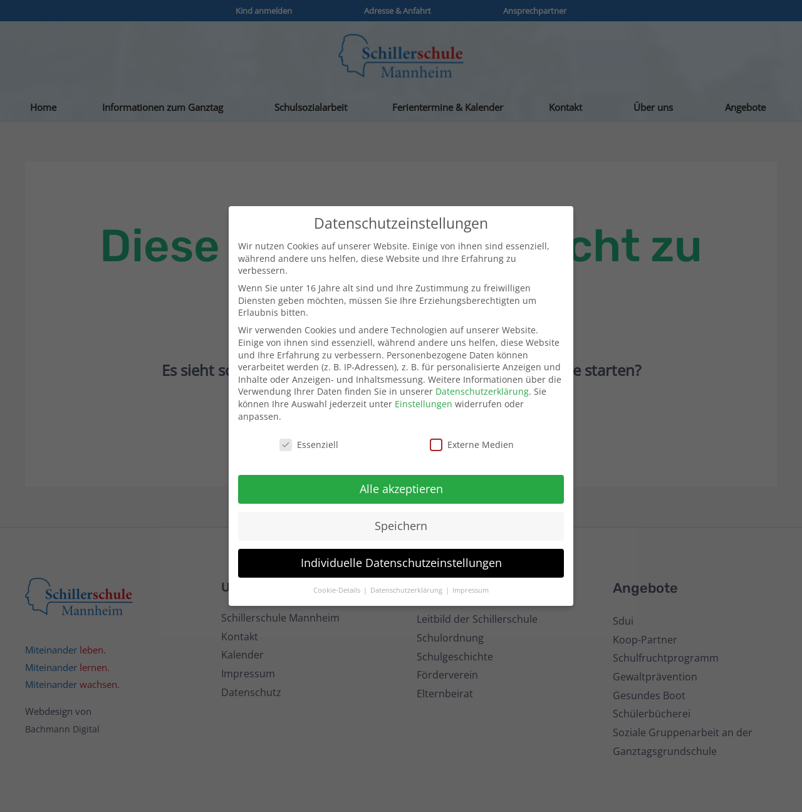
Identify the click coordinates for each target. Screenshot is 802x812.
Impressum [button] (470, 590)
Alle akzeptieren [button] (401, 488)
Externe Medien (472, 444)
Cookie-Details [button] (337, 590)
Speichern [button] (401, 525)
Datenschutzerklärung (482, 391)
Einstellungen (423, 404)
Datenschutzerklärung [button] (407, 590)
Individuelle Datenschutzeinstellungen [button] (401, 562)
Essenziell (308, 444)
